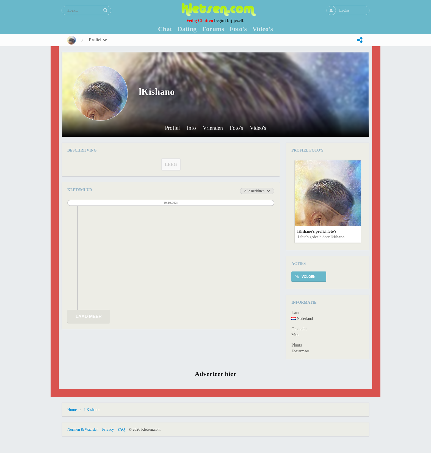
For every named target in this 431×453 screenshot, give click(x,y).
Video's (258, 128)
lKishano (337, 237)
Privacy (108, 429)
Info (191, 128)
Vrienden (213, 128)
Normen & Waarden (82, 429)
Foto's (236, 128)
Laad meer (89, 316)
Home (72, 410)
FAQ (121, 429)
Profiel (98, 39)
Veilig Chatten (199, 20)
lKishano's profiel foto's (316, 231)
